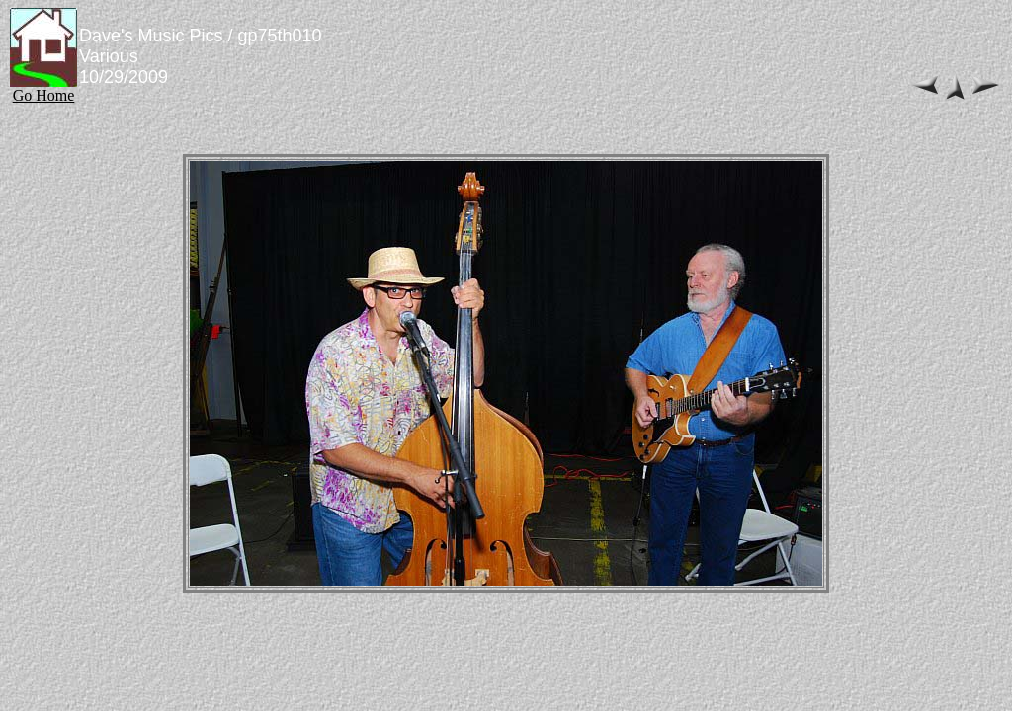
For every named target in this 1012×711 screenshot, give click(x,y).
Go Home (43, 88)
